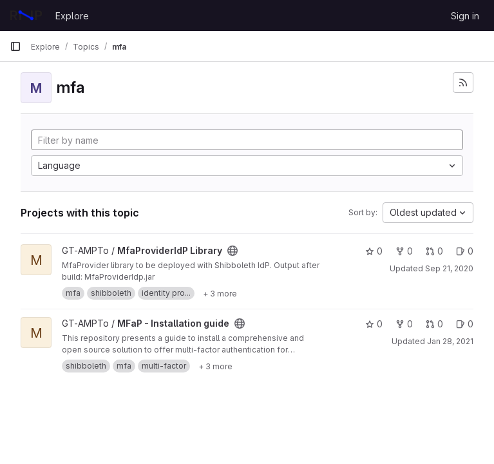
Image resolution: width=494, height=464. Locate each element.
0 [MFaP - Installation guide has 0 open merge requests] (434, 323)
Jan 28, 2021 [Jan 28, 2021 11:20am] (450, 341)
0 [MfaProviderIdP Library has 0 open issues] (464, 251)
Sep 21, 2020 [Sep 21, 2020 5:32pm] (449, 268)
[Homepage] (26, 15)
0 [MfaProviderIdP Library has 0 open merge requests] (434, 251)
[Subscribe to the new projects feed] (463, 82)
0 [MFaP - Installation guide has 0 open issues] (464, 323)
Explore (72, 15)
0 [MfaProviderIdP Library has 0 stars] (374, 251)
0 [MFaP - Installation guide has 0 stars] (374, 323)
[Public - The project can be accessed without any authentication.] (232, 251)
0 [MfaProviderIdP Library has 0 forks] (404, 251)
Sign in (465, 15)
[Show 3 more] (220, 293)
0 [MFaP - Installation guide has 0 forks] (404, 323)
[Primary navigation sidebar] (15, 46)
